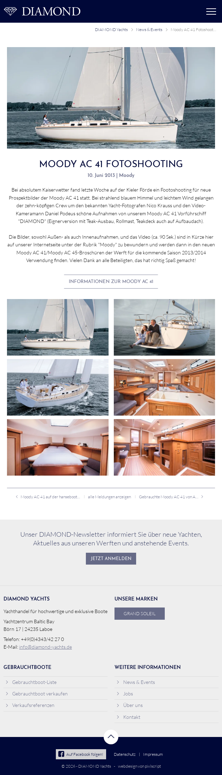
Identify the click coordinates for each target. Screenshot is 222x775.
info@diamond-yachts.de (45, 647)
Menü (211, 11)
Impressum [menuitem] (153, 754)
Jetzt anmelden (111, 559)
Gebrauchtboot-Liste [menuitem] (31, 682)
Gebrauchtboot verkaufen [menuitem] (36, 693)
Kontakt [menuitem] (128, 717)
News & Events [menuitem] (135, 682)
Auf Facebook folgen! (80, 754)
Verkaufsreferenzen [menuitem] (29, 705)
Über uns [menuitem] (129, 705)
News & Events (149, 29)
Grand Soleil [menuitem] (140, 613)
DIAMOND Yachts (111, 29)
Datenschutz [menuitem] (124, 754)
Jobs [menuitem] (124, 693)
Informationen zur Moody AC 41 (111, 282)
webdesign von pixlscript (139, 766)
